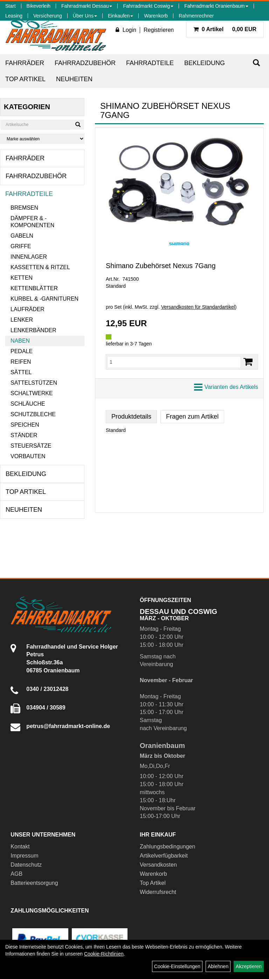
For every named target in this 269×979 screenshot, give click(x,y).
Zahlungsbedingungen (167, 846)
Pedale (22, 351)
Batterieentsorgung (34, 883)
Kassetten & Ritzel (40, 267)
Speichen (25, 425)
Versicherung (47, 15)
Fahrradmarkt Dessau (86, 6)
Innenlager (29, 257)
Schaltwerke (32, 393)
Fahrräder (24, 63)
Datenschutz (26, 865)
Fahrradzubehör (85, 63)
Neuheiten (74, 79)
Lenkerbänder (33, 330)
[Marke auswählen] (42, 139)
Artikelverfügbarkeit (164, 856)
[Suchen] (256, 62)
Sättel (21, 372)
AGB (16, 874)
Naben (20, 341)
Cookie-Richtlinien (104, 954)
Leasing (13, 15)
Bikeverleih (38, 6)
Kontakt (20, 846)
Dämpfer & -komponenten (32, 221)
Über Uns (85, 15)
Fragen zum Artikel (192, 416)
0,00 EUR (224, 29)
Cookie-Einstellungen (177, 966)
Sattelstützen (34, 383)
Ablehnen (218, 966)
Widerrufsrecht (158, 892)
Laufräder (27, 309)
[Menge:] (174, 362)
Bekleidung (204, 63)
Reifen (21, 362)
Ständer (24, 435)
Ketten (22, 278)
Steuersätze (31, 446)
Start (10, 6)
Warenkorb (156, 15)
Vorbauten (28, 456)
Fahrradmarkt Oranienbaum (216, 6)
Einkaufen (120, 15)
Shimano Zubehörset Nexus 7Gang (161, 266)
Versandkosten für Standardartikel (198, 307)
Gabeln (22, 236)
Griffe (21, 246)
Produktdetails (131, 416)
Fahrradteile (150, 63)
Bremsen (24, 208)
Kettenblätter (34, 288)
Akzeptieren (249, 966)
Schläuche (28, 404)
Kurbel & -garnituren (44, 299)
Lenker (22, 320)
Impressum (24, 856)
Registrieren (159, 30)
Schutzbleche (33, 414)
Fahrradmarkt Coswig (148, 6)
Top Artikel (25, 79)
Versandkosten (158, 865)
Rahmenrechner (196, 15)
